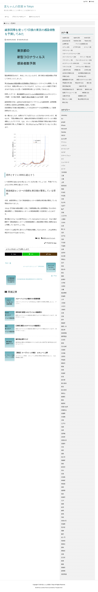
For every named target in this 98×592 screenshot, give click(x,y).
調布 (62, 547)
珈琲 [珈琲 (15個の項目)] (79, 89)
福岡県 (63, 490)
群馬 (62, 514)
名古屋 (63, 256)
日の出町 (64, 346)
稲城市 (63, 497)
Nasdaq (63, 132)
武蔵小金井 (64, 406)
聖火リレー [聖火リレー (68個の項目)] (67, 99)
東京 (14, 23)
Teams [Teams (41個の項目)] (88, 41)
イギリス (64, 145)
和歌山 (63, 259)
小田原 (63, 303)
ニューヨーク (65, 162)
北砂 (62, 239)
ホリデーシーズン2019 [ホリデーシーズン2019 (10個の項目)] (70, 63)
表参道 (63, 540)
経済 (62, 507)
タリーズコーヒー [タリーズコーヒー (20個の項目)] (69, 57)
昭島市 (63, 363)
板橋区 (63, 396)
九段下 (63, 206)
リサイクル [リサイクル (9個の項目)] (66, 66)
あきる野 (64, 139)
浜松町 (63, 437)
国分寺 (63, 269)
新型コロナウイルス (49, 238)
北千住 (63, 236)
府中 (62, 319)
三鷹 (62, 179)
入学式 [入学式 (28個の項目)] (87, 70)
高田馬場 (64, 574)
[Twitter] (13, 254)
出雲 (62, 226)
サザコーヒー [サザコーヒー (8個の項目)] (67, 50)
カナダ (63, 152)
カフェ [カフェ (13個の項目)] (65, 47)
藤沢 (62, 534)
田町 (62, 463)
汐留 (62, 420)
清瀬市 (63, 443)
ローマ (63, 169)
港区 (62, 450)
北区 (62, 232)
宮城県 (63, 296)
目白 (62, 470)
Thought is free (58, 587)
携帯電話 (64, 336)
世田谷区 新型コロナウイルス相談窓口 (29, 312)
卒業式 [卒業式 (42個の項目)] (65, 76)
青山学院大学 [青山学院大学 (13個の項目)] (83, 99)
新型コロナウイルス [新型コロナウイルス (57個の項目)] (84, 79)
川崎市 (63, 309)
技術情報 (64, 333)
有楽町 (63, 373)
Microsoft (64, 128)
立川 (62, 500)
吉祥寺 (63, 252)
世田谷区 (64, 185)
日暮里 (63, 350)
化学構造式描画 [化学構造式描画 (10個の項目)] (84, 73)
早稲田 (63, 360)
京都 (62, 212)
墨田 (62, 276)
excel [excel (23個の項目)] (87, 37)
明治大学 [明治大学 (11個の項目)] (79, 83)
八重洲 (63, 219)
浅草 (62, 430)
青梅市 (63, 567)
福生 (62, 494)
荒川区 (63, 527)
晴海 (62, 366)
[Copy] (48, 254)
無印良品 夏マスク (22, 339)
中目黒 (63, 195)
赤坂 (62, 554)
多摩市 (63, 279)
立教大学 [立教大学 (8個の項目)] (66, 96)
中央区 (63, 192)
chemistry (64, 115)
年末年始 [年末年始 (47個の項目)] (82, 76)
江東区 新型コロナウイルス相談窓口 (28, 326)
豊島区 (63, 551)
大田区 (63, 286)
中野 (62, 199)
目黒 (62, 473)
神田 (62, 487)
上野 (62, 182)
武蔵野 (63, 413)
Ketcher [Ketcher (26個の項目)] (77, 41)
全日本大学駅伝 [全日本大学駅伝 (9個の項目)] (68, 73)
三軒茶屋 (64, 172)
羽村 (62, 517)
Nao (55, 243)
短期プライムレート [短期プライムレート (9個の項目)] (69, 92)
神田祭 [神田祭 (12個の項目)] (85, 92)
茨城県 (63, 524)
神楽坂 (63, 484)
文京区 (63, 340)
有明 (62, 370)
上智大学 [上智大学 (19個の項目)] (66, 70)
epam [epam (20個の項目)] (77, 37)
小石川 (63, 306)
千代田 (63, 242)
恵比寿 (63, 329)
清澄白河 (64, 440)
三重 (62, 175)
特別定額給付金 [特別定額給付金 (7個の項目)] (68, 89)
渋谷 (62, 447)
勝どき (63, 229)
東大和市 (64, 390)
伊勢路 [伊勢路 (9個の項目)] (77, 70)
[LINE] (31, 254)
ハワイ (63, 165)
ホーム (7, 23)
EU (62, 118)
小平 (62, 299)
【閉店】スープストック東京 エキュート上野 (32, 353)
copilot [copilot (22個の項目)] (65, 37)
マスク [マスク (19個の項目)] (86, 63)
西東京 (63, 544)
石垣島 (63, 477)
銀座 (62, 561)
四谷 (62, 266)
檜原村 (63, 403)
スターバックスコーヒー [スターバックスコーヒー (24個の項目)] (71, 53)
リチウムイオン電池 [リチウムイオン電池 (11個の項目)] (83, 66)
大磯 (62, 289)
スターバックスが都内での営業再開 (28, 299)
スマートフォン (66, 155)
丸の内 (63, 202)
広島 (62, 316)
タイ (62, 159)
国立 (62, 273)
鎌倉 (62, 564)
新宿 (62, 343)
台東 (62, 249)
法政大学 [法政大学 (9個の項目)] (82, 86)
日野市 (63, 356)
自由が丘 (64, 520)
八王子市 (64, 216)
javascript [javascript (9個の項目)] (66, 41)
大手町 (63, 283)
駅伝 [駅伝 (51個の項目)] (65, 102)
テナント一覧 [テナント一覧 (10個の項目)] (85, 57)
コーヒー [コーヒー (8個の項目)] (87, 47)
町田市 (63, 467)
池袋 (62, 427)
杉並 (62, 376)
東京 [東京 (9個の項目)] (89, 83)
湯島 (62, 453)
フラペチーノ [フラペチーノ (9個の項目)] (67, 60)
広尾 (62, 313)
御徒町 (63, 323)
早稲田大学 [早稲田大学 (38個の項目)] (67, 83)
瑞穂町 (63, 460)
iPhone (63, 125)
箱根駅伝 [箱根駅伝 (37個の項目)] (82, 96)
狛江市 (63, 457)
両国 (62, 189)
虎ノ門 (63, 537)
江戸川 (63, 423)
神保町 (63, 480)
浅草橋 (63, 433)
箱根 (62, 504)
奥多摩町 (64, 293)
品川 (62, 262)
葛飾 (62, 530)
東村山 (63, 393)
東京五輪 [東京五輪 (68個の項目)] (66, 86)
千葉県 (63, 246)
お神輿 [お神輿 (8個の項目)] (65, 44)
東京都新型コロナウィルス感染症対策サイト (32, 94)
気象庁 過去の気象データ (30, 97)
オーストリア (65, 149)
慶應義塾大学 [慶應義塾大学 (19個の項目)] (67, 79)
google (63, 122)
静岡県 (63, 571)
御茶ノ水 (64, 326)
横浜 (62, 400)
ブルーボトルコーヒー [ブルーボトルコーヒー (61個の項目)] (84, 60)
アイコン (64, 142)
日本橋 (63, 353)
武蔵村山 (64, 410)
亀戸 (62, 209)
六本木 (63, 222)
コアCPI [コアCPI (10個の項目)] (76, 47)
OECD (63, 135)
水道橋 (63, 417)
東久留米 (64, 383)
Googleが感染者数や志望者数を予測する (22, 83)
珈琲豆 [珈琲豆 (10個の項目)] (88, 89)
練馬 (62, 510)
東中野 (63, 380)
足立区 (63, 557)
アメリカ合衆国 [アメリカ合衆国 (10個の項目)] (82, 44)
